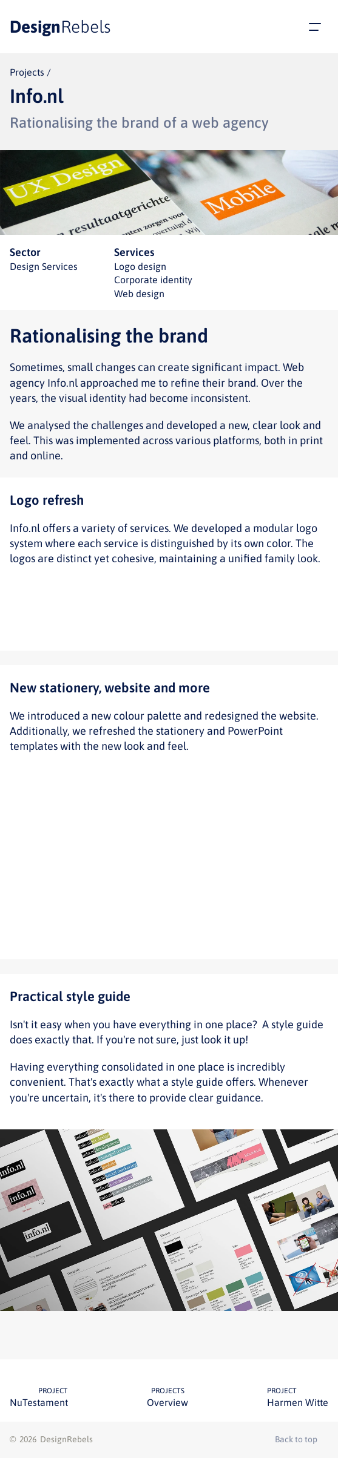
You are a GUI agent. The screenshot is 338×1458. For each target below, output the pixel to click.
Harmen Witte (297, 1402)
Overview (167, 1402)
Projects (167, 1391)
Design (60, 26)
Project (53, 1391)
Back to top (296, 1439)
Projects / (30, 72)
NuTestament (39, 1402)
